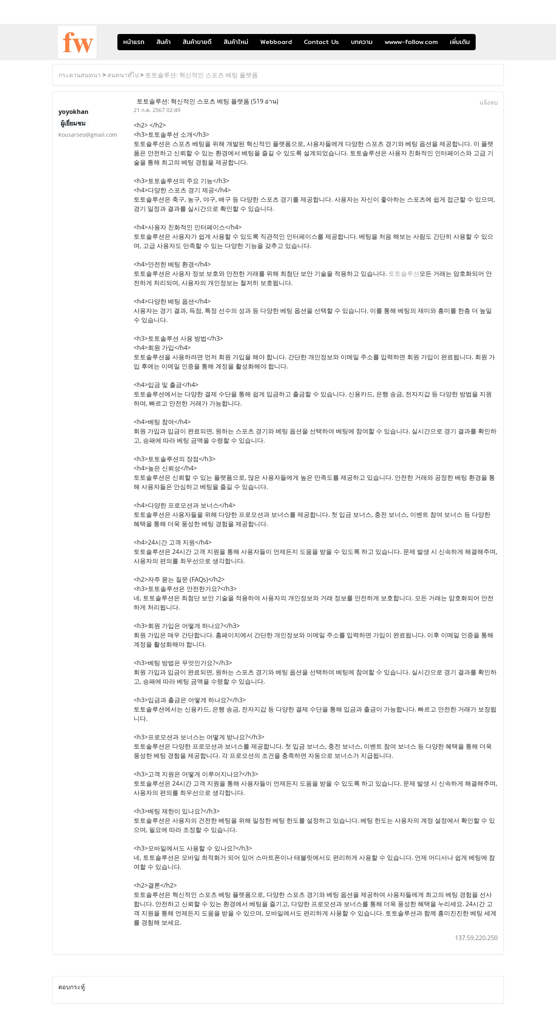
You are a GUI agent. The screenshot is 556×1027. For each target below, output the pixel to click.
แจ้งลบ (489, 102)
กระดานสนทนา (79, 75)
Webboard (276, 42)
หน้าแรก (133, 42)
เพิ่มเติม (460, 42)
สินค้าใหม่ (236, 42)
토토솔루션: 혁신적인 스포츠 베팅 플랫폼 (201, 75)
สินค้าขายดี (197, 42)
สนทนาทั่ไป (123, 75)
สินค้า (163, 42)
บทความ (362, 42)
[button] (487, 42)
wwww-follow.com (411, 42)
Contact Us (321, 42)
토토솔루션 (403, 273)
